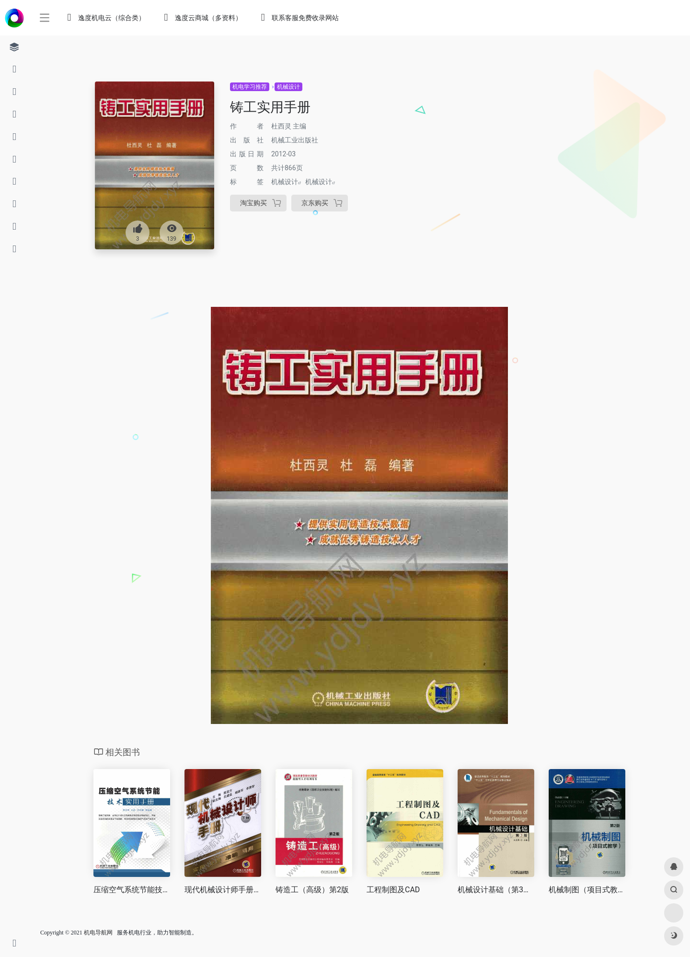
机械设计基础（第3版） (496, 889)
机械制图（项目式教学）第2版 (587, 889)
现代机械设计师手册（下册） (222, 889)
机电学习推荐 (249, 86)
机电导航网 (98, 932)
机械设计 (288, 86)
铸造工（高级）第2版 (312, 889)
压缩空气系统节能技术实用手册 (131, 889)
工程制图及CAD (393, 889)
